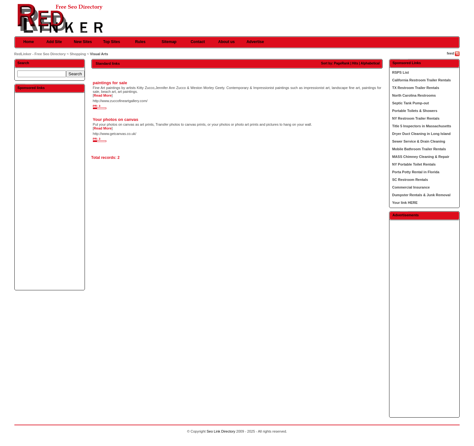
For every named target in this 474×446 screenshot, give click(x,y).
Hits (355, 63)
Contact (198, 42)
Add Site (54, 42)
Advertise (255, 42)
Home (28, 42)
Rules (140, 42)
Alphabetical (370, 63)
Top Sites (111, 42)
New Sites (83, 42)
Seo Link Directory (221, 431)
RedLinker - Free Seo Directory (40, 54)
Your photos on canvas (116, 119)
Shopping (78, 54)
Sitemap (169, 42)
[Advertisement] (49, 191)
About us (226, 42)
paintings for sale (110, 82)
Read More (103, 95)
